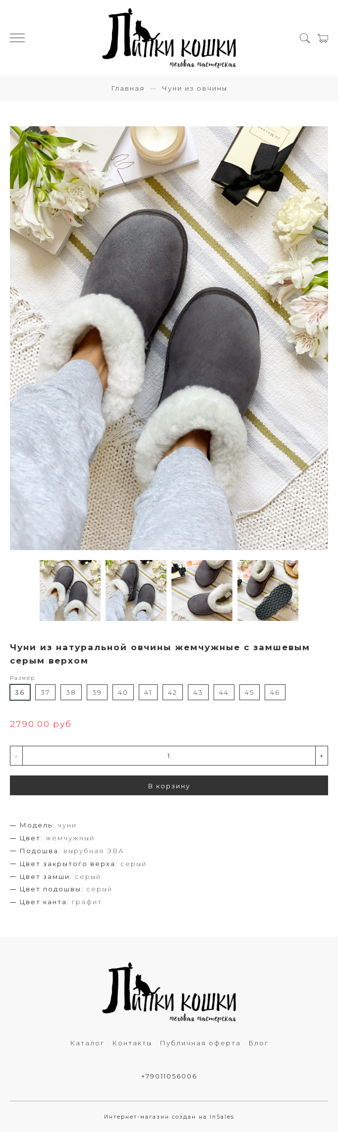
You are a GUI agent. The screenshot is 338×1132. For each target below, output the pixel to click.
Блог (258, 1043)
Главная (128, 88)
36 (20, 692)
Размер (22, 678)
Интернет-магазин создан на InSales (169, 1117)
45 (249, 692)
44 (224, 692)
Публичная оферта (200, 1043)
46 (275, 692)
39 (97, 692)
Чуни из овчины (194, 88)
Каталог (87, 1043)
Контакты (132, 1043)
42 (172, 692)
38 (71, 692)
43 (198, 692)
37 (45, 692)
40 (123, 692)
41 (148, 692)
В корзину (169, 786)
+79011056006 (169, 1076)
